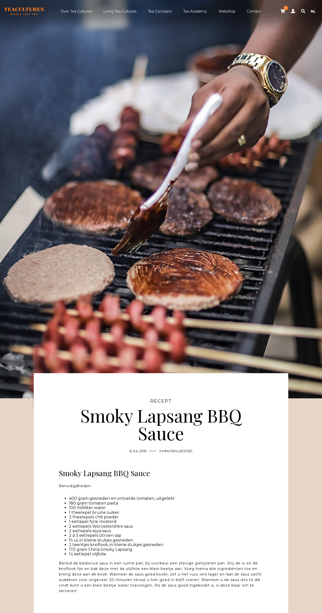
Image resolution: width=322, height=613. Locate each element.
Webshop (227, 11)
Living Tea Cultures (119, 11)
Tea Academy (195, 11)
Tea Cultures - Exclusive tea (24, 11)
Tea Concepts (160, 11)
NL (313, 11)
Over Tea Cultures (76, 11)
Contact (254, 11)
